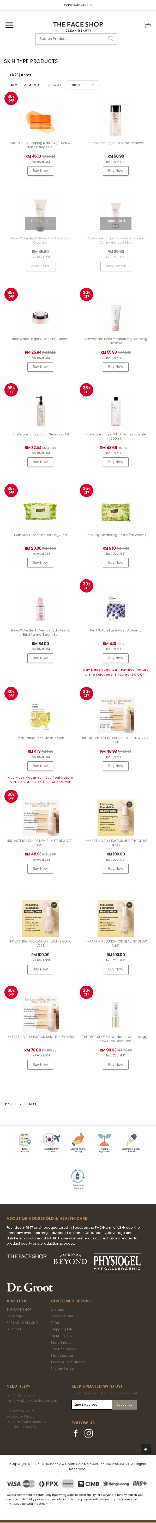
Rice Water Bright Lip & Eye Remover (116, 143)
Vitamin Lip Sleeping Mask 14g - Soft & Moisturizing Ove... (40, 145)
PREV (13, 85)
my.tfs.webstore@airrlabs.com (32, 1400)
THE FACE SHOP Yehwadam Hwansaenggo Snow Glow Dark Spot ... (115, 1039)
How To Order (62, 1316)
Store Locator (62, 1355)
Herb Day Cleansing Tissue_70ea (40, 535)
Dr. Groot (14, 1329)
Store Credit (61, 1342)
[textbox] (76, 39)
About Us (17, 1301)
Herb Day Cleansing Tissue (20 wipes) (116, 535)
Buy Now (40, 170)
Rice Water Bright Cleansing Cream (40, 339)
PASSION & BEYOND (22, 1322)
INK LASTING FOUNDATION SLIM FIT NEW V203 (40, 1037)
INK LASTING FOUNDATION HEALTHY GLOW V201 (116, 943)
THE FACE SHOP (19, 1309)
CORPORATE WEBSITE (78, 5)
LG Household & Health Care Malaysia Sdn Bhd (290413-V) (84, 1464)
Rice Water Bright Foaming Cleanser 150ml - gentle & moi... (116, 240)
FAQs (55, 1322)
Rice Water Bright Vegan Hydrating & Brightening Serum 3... (40, 632)
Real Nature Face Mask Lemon (40, 738)
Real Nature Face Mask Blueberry (115, 630)
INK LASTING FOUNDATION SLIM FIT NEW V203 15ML (115, 740)
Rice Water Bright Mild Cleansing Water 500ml (116, 436)
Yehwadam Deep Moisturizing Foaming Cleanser (116, 341)
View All (54, 85)
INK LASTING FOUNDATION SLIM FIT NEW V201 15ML (40, 842)
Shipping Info (62, 1329)
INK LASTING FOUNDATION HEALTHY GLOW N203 (116, 842)
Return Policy (62, 1336)
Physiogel (15, 1316)
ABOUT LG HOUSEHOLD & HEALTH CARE (47, 1218)
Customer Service (72, 1301)
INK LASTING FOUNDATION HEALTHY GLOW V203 (40, 943)
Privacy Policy (62, 1368)
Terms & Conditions (68, 1362)
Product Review (63, 1349)
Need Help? (19, 1386)
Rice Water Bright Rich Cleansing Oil (40, 434)
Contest (57, 1309)
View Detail (40, 266)
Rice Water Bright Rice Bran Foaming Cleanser (40, 240)
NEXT (37, 85)
